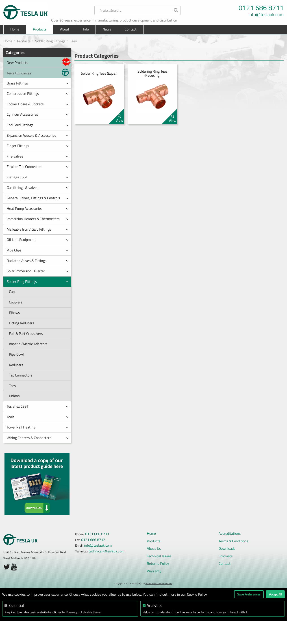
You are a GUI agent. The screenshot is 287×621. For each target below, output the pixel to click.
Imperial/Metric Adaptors (28, 343)
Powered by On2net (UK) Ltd (159, 583)
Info (86, 29)
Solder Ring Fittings (50, 41)
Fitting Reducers (21, 323)
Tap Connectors (20, 375)
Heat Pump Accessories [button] (38, 208)
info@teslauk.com (266, 14)
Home (14, 29)
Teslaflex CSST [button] (38, 406)
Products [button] (39, 29)
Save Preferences (249, 594)
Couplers (15, 302)
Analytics (154, 605)
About (64, 29)
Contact (131, 29)
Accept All (275, 594)
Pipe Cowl (16, 354)
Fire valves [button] (38, 156)
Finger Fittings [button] (38, 145)
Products (23, 41)
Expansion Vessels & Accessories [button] (38, 135)
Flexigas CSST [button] (38, 177)
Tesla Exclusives (39, 72)
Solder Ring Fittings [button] (38, 281)
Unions (14, 395)
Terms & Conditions (233, 541)
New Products (39, 61)
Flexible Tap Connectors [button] (38, 166)
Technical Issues (159, 556)
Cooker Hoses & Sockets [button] (38, 104)
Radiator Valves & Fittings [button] (38, 260)
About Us (154, 548)
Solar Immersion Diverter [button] (38, 271)
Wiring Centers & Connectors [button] (38, 437)
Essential (16, 605)
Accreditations (230, 533)
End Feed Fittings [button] (38, 125)
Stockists (226, 556)
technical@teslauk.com (106, 551)
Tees (73, 41)
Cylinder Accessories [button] (38, 114)
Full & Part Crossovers (26, 333)
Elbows (14, 312)
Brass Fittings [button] (38, 83)
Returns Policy (158, 563)
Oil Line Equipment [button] (38, 239)
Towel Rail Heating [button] (38, 427)
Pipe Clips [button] (38, 250)
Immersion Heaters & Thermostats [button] (38, 218)
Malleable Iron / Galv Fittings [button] (38, 229)
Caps (12, 291)
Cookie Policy (197, 594)
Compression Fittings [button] (38, 93)
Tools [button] (38, 417)
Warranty (154, 571)
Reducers (16, 365)
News (106, 29)
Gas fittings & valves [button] (38, 187)
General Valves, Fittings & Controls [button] (38, 198)
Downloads (227, 548)
